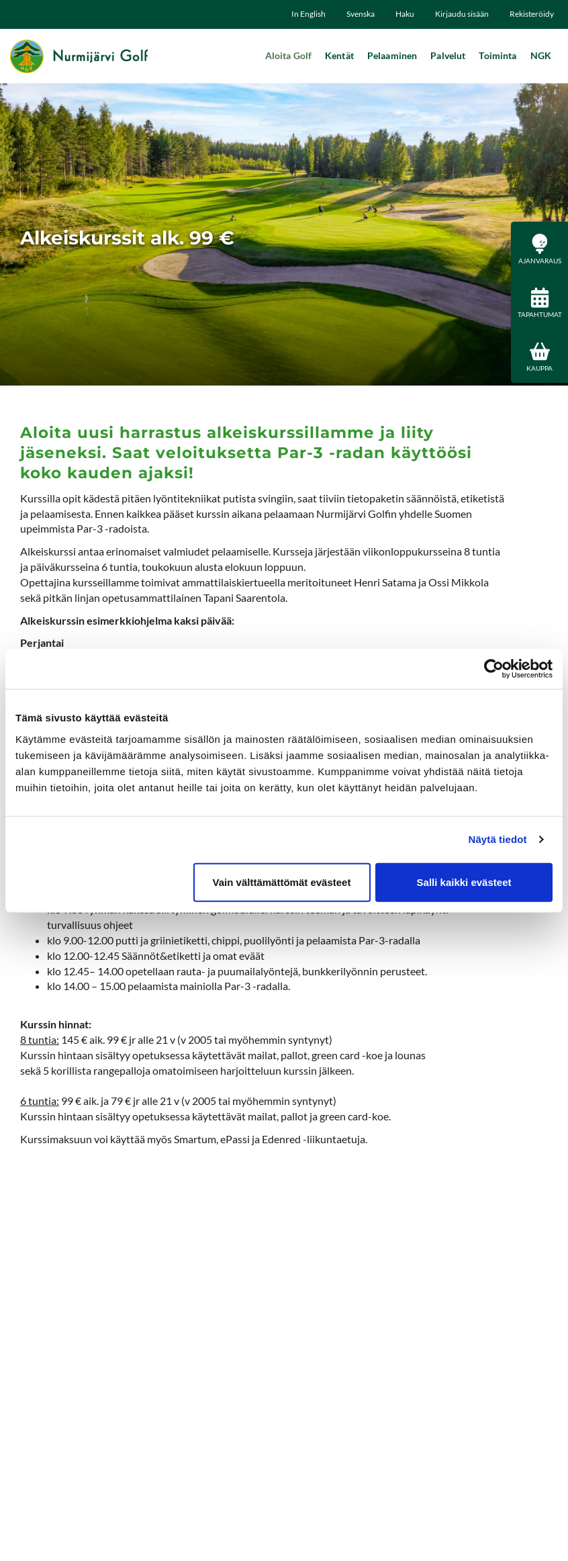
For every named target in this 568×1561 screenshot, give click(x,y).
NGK (540, 55)
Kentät (339, 55)
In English (308, 14)
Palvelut (447, 55)
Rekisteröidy (532, 14)
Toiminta (497, 55)
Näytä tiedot (498, 839)
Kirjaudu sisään (462, 14)
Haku (404, 14)
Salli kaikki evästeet (464, 881)
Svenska (360, 14)
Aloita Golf (288, 55)
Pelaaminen (392, 55)
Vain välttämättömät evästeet (282, 881)
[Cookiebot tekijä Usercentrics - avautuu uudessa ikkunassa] (494, 669)
